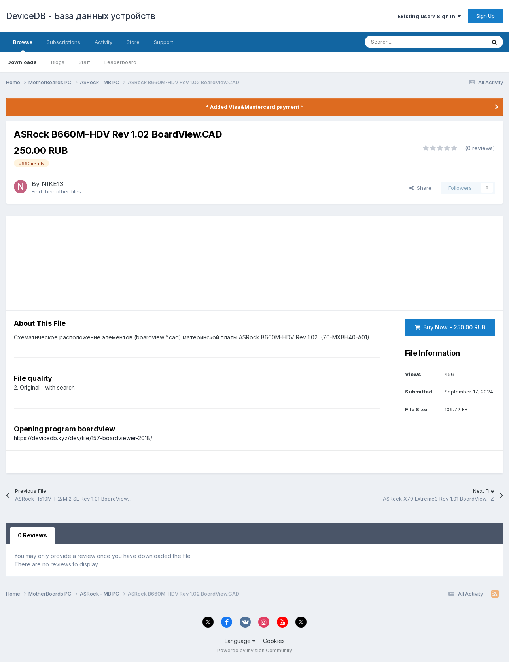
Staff (84, 62)
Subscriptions (63, 42)
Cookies (274, 640)
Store (133, 42)
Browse (22, 45)
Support (163, 42)
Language (240, 640)
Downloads (22, 62)
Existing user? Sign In (429, 16)
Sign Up (485, 16)
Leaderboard (120, 62)
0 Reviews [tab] (32, 535)
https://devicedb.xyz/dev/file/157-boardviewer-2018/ (83, 438)
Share (420, 188)
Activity (103, 42)
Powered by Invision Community (254, 650)
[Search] (417, 42)
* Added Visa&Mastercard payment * (254, 107)
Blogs (57, 62)
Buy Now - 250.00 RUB (450, 327)
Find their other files (56, 191)
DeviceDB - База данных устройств (80, 16)
